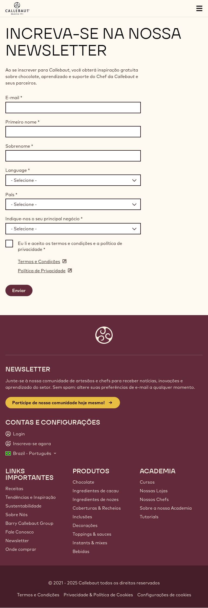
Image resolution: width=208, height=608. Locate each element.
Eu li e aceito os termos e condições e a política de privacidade (70, 246)
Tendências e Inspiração (30, 497)
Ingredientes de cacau (96, 490)
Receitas (14, 488)
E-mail (13, 97)
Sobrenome (19, 146)
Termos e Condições (38, 594)
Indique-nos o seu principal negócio (44, 218)
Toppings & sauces (92, 534)
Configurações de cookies (164, 594)
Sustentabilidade (23, 506)
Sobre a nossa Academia (166, 508)
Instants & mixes (90, 542)
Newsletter (17, 540)
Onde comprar (20, 549)
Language (17, 170)
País (11, 194)
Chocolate (83, 482)
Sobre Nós (16, 514)
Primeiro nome (22, 122)
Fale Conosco (19, 532)
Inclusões (82, 516)
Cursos (147, 482)
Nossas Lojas (154, 490)
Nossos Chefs (154, 499)
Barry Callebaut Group (29, 523)
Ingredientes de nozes (96, 499)
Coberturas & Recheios (97, 508)
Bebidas (81, 551)
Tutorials (149, 516)
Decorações (85, 525)
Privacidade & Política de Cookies (98, 594)
